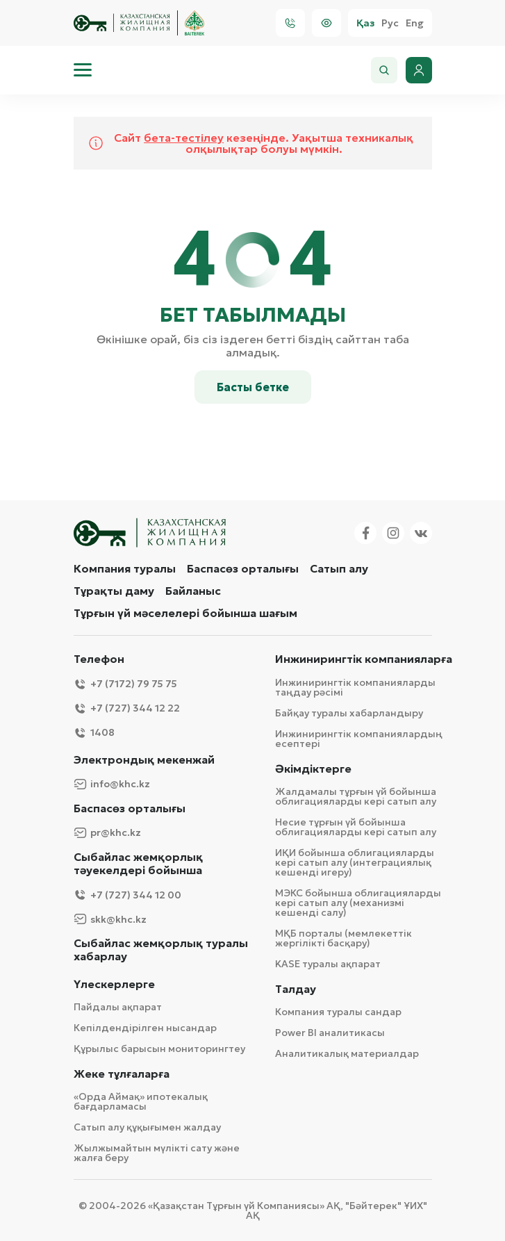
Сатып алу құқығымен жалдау (147, 1127)
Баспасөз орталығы (243, 568)
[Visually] (326, 23)
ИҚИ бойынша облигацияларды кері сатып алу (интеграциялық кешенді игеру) (354, 862)
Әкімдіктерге (313, 768)
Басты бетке (253, 387)
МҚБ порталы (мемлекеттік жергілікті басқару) (343, 938)
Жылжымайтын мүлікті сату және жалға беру (157, 1152)
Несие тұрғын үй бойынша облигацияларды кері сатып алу (355, 827)
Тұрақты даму (114, 591)
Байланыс (193, 591)
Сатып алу (339, 568)
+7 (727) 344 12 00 (127, 894)
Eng (415, 23)
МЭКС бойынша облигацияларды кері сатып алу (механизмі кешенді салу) (358, 902)
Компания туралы (125, 568)
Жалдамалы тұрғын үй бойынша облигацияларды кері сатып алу (355, 796)
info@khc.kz (112, 784)
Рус (390, 23)
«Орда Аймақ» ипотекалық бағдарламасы (141, 1101)
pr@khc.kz (107, 832)
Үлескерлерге (114, 984)
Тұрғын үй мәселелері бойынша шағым (185, 613)
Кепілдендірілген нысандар (145, 1028)
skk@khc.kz (110, 919)
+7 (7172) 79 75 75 (125, 684)
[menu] (83, 70)
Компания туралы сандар (338, 1012)
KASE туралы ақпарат (328, 964)
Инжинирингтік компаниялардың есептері (358, 738)
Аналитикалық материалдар (347, 1053)
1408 (94, 732)
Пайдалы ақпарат (118, 1007)
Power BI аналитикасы (330, 1032)
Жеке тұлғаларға (121, 1073)
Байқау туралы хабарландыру (349, 713)
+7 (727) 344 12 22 (127, 708)
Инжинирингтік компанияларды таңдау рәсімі (355, 687)
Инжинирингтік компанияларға (363, 659)
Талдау (295, 989)
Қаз (365, 23)
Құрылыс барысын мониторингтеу (159, 1048)
